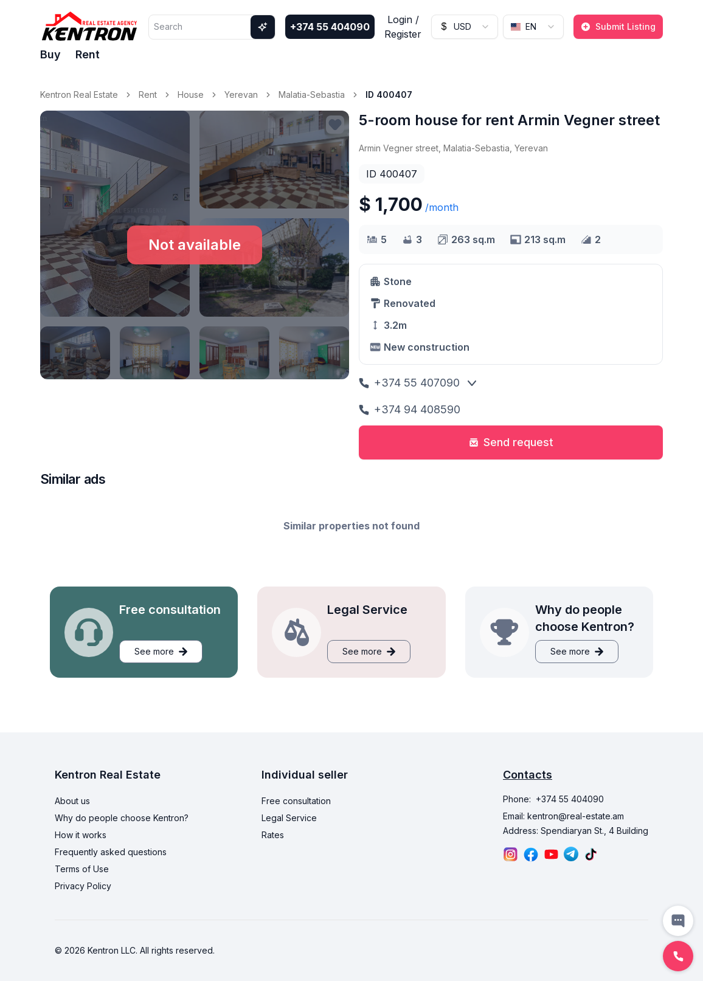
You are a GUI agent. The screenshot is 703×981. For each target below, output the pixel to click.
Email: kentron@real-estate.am (563, 816)
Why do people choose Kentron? (122, 818)
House (191, 94)
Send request (511, 442)
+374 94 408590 (409, 409)
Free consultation (296, 801)
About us (72, 801)
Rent (87, 54)
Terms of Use (82, 869)
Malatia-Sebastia (312, 94)
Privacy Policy (83, 886)
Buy (50, 54)
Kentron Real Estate (79, 94)
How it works (80, 835)
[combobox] (464, 27)
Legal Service (289, 818)
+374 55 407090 (409, 382)
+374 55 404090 (330, 27)
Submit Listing (618, 26)
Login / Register (402, 26)
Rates (272, 835)
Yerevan (241, 94)
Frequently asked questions (111, 852)
